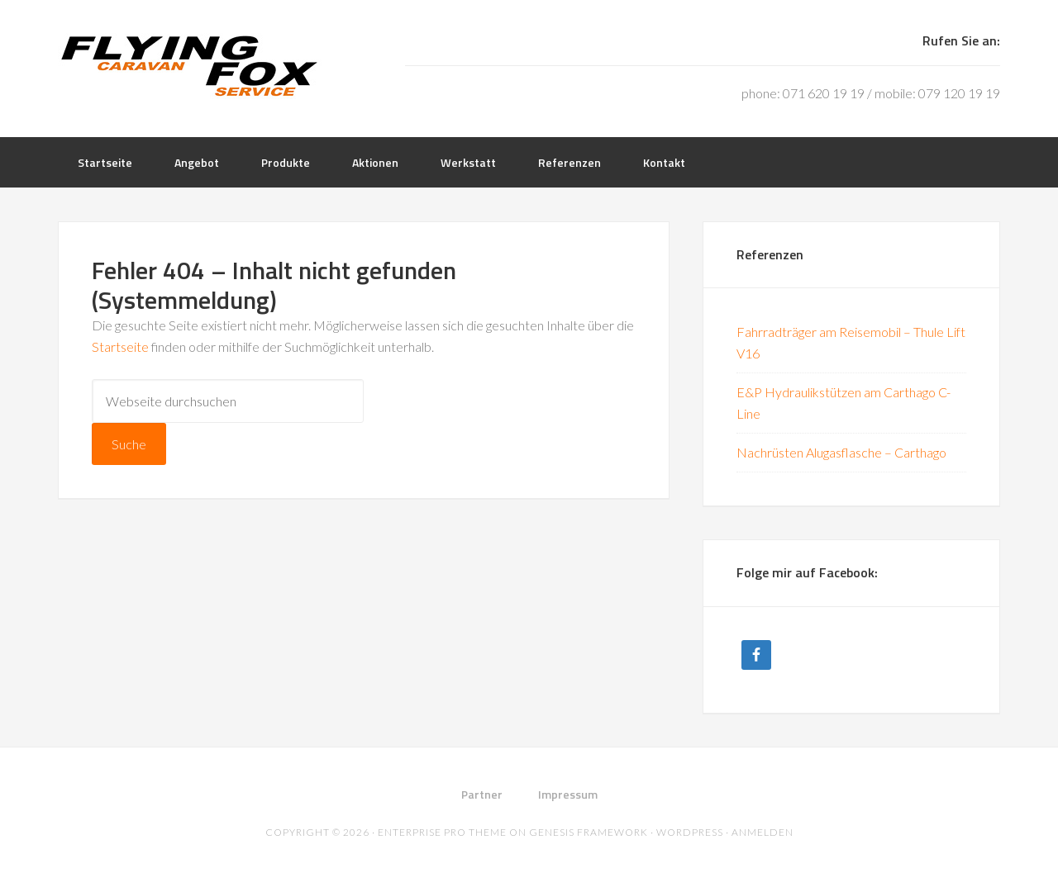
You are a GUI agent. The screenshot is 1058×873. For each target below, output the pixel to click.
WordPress (689, 832)
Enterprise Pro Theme (442, 832)
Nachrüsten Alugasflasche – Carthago (841, 452)
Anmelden (763, 832)
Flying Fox (190, 66)
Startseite (120, 346)
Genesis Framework (588, 832)
